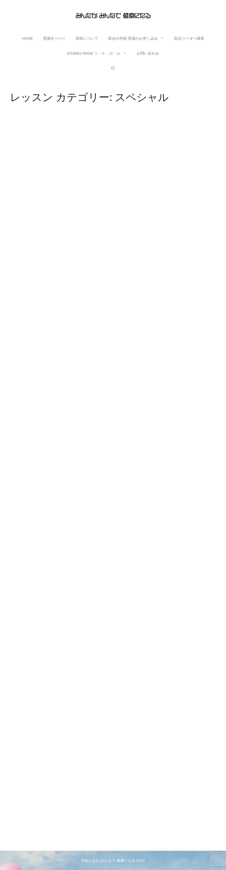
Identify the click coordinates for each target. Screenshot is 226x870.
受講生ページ (54, 38)
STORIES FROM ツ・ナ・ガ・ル (99, 53)
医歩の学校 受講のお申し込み (138, 38)
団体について (87, 38)
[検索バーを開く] (113, 68)
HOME (27, 38)
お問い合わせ (148, 53)
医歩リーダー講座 (189, 38)
